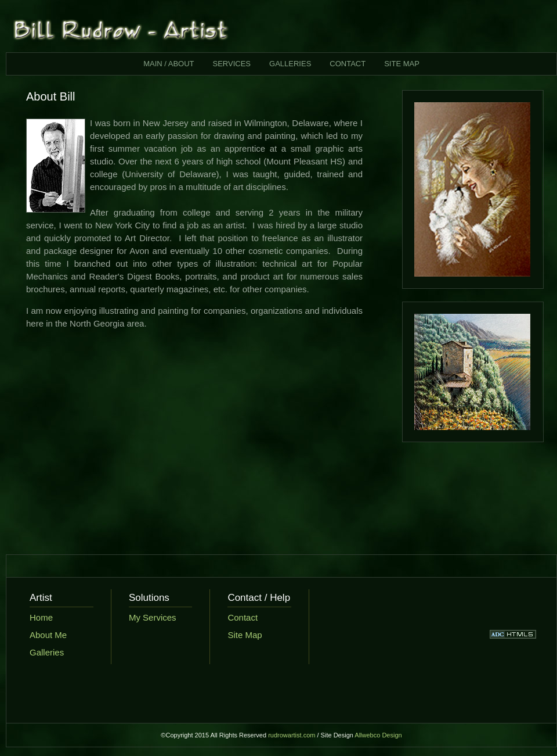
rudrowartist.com (291, 735)
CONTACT (348, 63)
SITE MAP (401, 63)
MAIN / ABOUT (168, 63)
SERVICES (232, 63)
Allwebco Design (378, 735)
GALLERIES (290, 63)
